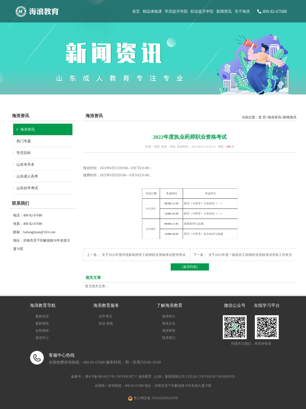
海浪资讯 (27, 129)
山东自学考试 (27, 188)
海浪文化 (168, 323)
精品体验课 (152, 11)
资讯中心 (42, 338)
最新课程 (42, 323)
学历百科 (23, 153)
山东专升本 (25, 164)
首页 (136, 11)
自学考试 (105, 316)
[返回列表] (189, 267)
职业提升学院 (202, 11)
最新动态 (42, 316)
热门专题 (23, 141)
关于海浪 (242, 11)
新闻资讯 (224, 11)
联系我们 (168, 338)
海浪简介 (168, 316)
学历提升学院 (176, 11)
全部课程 (42, 330)
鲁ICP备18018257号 (99, 376)
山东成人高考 (27, 176)
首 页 (262, 117)
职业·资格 (106, 323)
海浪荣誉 (168, 330)
